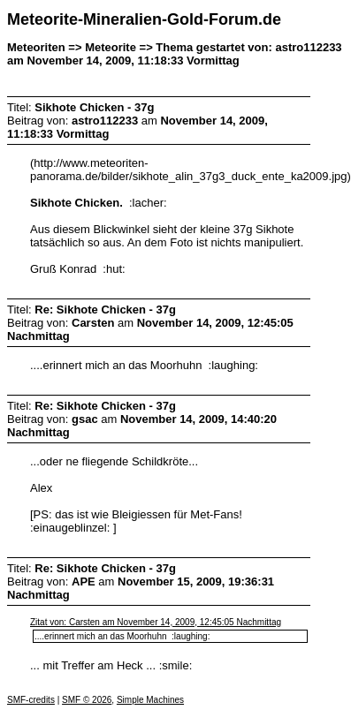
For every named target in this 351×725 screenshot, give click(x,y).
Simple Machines (150, 700)
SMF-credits (31, 700)
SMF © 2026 (86, 700)
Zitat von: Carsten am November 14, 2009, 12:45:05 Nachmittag (155, 622)
